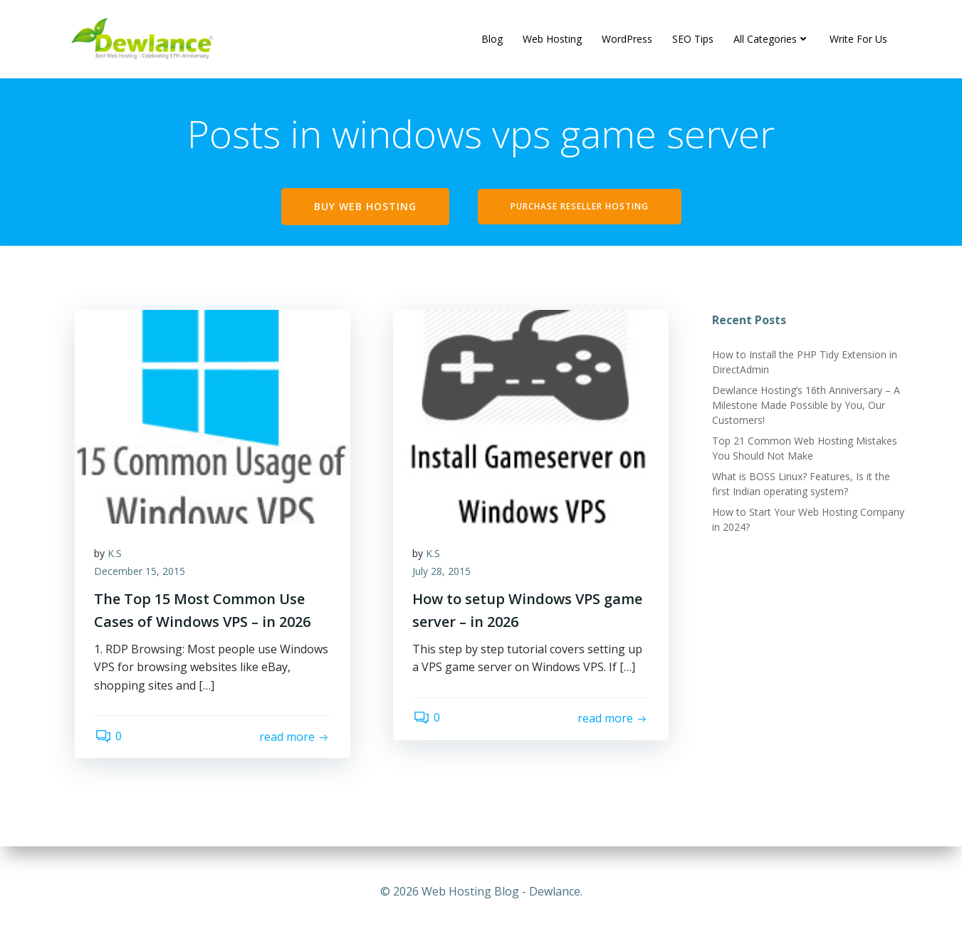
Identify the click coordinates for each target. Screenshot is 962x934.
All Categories (772, 39)
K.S (117, 557)
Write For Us (859, 39)
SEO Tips (693, 39)
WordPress (627, 39)
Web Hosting (552, 39)
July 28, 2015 (443, 576)
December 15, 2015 (141, 576)
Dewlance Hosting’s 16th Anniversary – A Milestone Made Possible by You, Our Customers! (805, 407)
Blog (492, 39)
